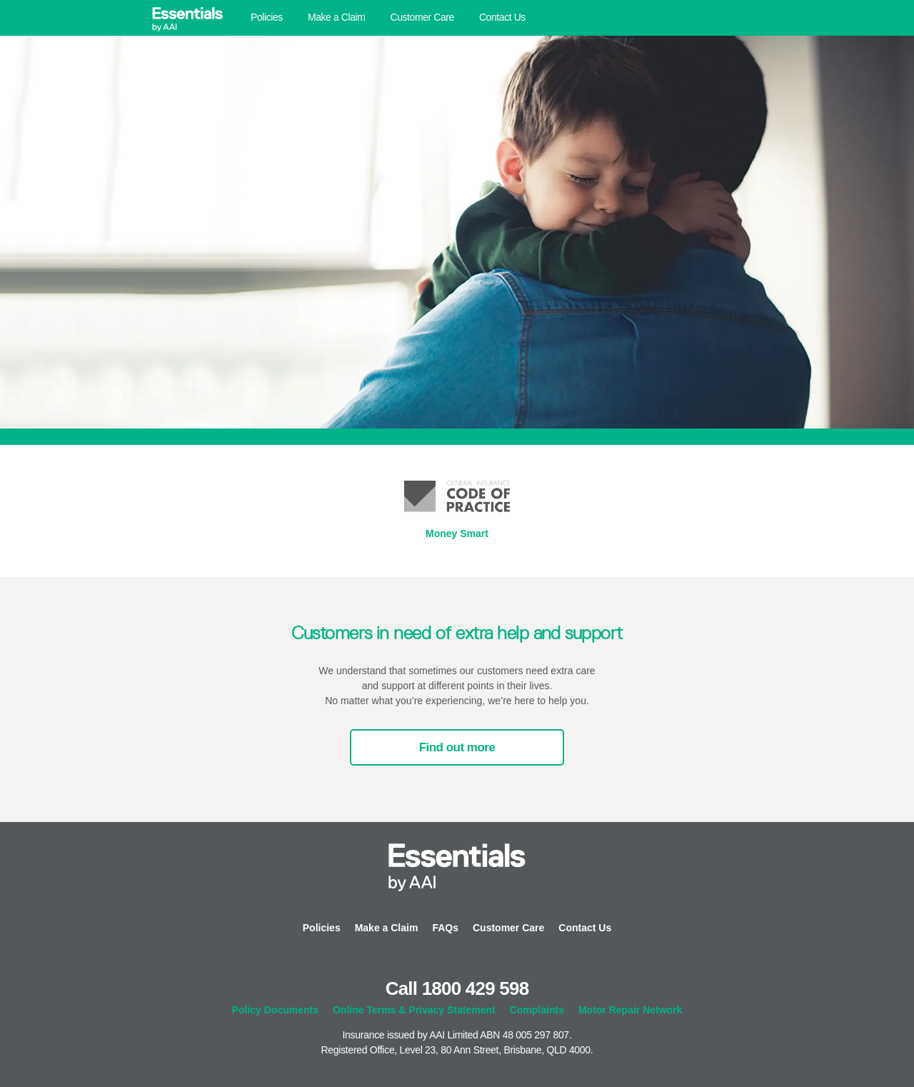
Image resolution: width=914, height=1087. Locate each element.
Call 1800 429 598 (457, 988)
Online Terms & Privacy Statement (414, 1010)
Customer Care (421, 17)
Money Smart (457, 533)
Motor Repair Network (630, 1010)
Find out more (457, 747)
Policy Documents (275, 1010)
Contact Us (502, 17)
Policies (267, 17)
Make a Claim (337, 17)
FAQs (445, 927)
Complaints (537, 1010)
